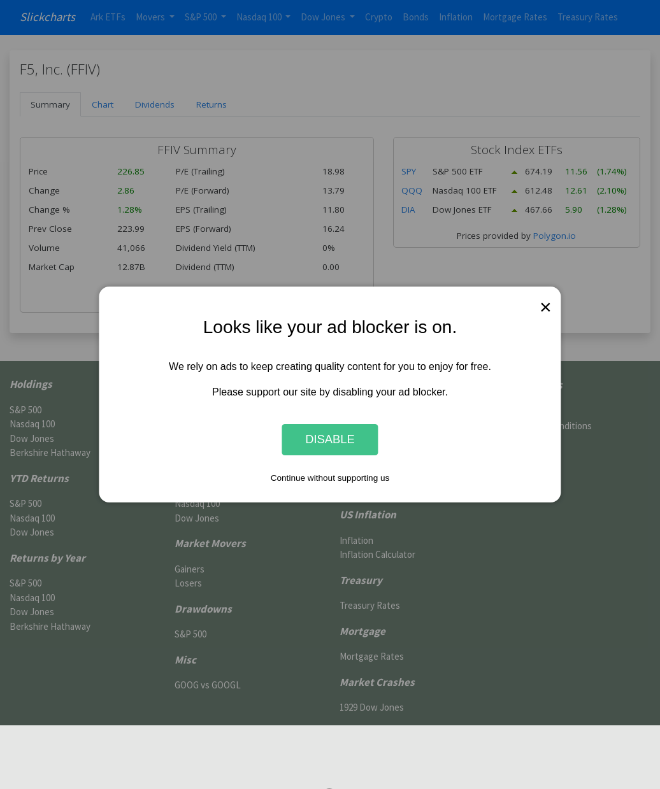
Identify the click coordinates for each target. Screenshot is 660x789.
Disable (330, 439)
